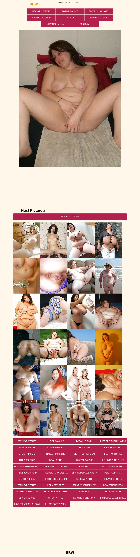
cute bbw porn (55, 447)
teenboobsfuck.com (84, 485)
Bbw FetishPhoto (113, 485)
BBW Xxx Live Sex (70, 216)
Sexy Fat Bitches (27, 441)
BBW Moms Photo (98, 11)
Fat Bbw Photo (84, 479)
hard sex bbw (27, 460)
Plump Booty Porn (55, 504)
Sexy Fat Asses (113, 491)
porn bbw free (55, 485)
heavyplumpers (41, 11)
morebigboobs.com (27, 491)
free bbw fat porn (27, 472)
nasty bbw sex (27, 447)
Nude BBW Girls (55, 441)
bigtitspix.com (27, 479)
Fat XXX (70, 17)
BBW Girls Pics (27, 498)
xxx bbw (84, 24)
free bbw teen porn (55, 466)
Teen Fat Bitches (27, 485)
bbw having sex (113, 447)
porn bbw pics (70, 11)
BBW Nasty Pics (55, 24)
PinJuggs (84, 466)
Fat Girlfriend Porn (84, 498)
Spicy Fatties (55, 498)
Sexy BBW (84, 491)
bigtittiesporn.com (55, 479)
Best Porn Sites (113, 454)
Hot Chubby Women (113, 466)
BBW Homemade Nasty (84, 472)
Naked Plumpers (55, 454)
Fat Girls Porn (84, 441)
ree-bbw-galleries (41, 17)
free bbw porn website (27, 466)
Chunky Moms (27, 454)
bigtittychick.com (84, 454)
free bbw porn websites (56, 472)
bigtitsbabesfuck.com (27, 504)
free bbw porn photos (113, 441)
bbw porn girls (98, 17)
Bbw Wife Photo (113, 479)
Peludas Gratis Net (113, 460)
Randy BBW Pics (84, 460)
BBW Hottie (55, 460)
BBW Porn (84, 447)
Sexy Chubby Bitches (55, 491)
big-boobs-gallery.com (113, 498)
